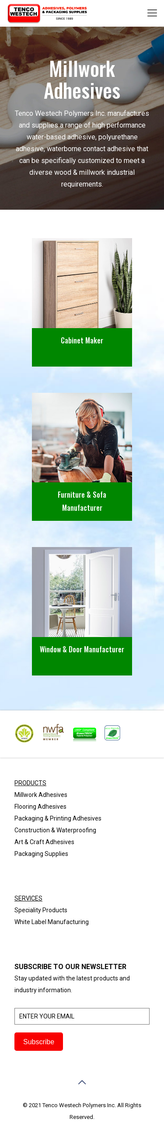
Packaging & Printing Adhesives (57, 818)
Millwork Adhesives (40, 794)
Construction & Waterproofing (55, 830)
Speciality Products (40, 910)
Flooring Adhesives (40, 806)
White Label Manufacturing (51, 921)
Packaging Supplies (41, 853)
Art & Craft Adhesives (44, 841)
